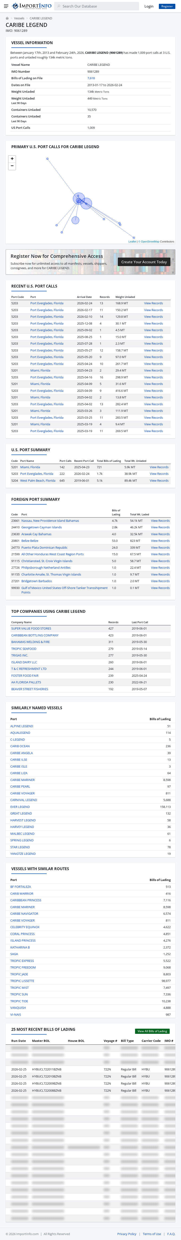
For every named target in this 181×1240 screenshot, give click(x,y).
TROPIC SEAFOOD (23, 649)
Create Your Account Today (144, 261)
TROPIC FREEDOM (23, 967)
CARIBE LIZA (18, 773)
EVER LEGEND (20, 807)
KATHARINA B (20, 947)
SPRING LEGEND (21, 840)
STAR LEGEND (20, 847)
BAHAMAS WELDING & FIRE (30, 642)
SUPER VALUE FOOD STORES (31, 628)
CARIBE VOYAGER (22, 793)
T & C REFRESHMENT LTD (28, 669)
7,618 (91, 78)
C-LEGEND (17, 739)
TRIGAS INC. (19, 655)
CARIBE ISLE (18, 766)
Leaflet (132, 241)
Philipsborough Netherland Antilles (45, 567)
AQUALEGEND (20, 733)
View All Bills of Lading (152, 1031)
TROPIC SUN (19, 994)
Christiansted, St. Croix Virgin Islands (46, 561)
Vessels (19, 18)
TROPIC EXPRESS (22, 961)
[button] (12, 159)
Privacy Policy (126, 1234)
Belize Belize (29, 541)
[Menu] (6, 6)
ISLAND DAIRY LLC (24, 662)
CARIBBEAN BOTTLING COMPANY (34, 635)
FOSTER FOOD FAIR (24, 675)
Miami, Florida (40, 370)
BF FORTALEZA (20, 887)
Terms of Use (152, 1234)
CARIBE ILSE (18, 759)
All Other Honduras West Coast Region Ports (52, 554)
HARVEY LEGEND (22, 827)
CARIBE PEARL (20, 786)
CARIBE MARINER (22, 780)
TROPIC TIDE (19, 1001)
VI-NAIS (15, 1014)
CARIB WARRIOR (21, 893)
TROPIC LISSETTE (22, 981)
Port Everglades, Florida (46, 303)
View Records (153, 303)
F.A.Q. (171, 1234)
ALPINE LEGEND (21, 726)
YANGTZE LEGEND (23, 854)
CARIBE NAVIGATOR (24, 913)
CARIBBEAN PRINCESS (25, 900)
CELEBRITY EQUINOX (25, 927)
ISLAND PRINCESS (23, 940)
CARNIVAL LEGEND (23, 800)
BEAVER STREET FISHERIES (29, 689)
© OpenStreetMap (148, 241)
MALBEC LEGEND (22, 833)
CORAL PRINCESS (22, 934)
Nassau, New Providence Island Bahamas (50, 520)
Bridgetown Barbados (36, 581)
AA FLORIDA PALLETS (26, 682)
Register (167, 6)
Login (148, 6)
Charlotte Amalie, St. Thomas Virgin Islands (51, 574)
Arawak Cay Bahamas (36, 534)
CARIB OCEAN (20, 746)
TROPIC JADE (19, 974)
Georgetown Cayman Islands (41, 527)
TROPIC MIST (19, 987)
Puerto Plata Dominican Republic (44, 547)
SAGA (14, 954)
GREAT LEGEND (21, 813)
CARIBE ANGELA (21, 753)
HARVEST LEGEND (23, 820)
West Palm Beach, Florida (37, 480)
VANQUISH (18, 1008)
